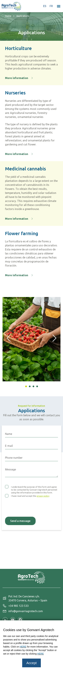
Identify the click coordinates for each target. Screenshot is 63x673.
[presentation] (30, 505)
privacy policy (43, 496)
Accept (31, 663)
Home (8, 16)
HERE (23, 646)
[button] (58, 6)
